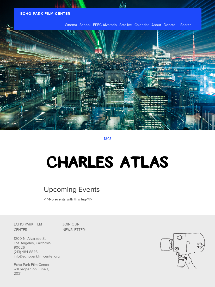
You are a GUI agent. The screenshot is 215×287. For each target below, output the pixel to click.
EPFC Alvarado (105, 25)
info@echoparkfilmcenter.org (37, 256)
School (84, 25)
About (156, 25)
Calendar (141, 25)
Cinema (71, 25)
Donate (169, 25)
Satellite (125, 25)
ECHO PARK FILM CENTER (45, 13)
